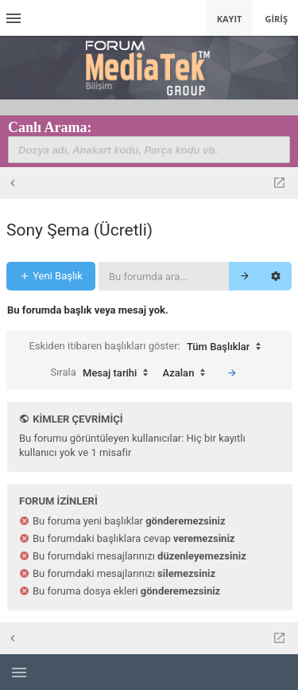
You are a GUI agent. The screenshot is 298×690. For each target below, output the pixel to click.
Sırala (103, 373)
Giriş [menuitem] (276, 19)
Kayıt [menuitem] (229, 19)
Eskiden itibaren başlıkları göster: (149, 347)
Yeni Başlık (51, 276)
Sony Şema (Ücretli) (79, 230)
